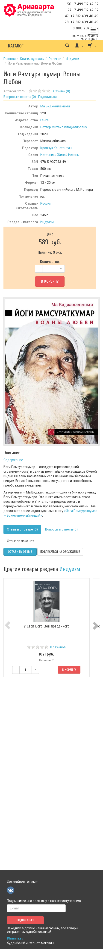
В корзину (50, 281)
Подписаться (25, 920)
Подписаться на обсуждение (60, 552)
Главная (9, 59)
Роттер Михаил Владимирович (63, 127)
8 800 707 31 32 (85, 28)
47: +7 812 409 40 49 (81, 16)
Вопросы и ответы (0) (61, 529)
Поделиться (47, 97)
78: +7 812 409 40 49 (81, 22)
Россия (45, 203)
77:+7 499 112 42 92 (83, 10)
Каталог (16, 46)
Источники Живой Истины (59, 155)
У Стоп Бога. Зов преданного (51, 626)
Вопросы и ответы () (19, 97)
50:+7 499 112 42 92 (82, 4)
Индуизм (72, 59)
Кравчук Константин (56, 148)
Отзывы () (61, 91)
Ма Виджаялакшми (55, 106)
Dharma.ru (15, 938)
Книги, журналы (32, 59)
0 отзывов (63, 647)
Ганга (44, 120)
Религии (55, 59)
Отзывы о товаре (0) (22, 529)
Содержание (13, 460)
